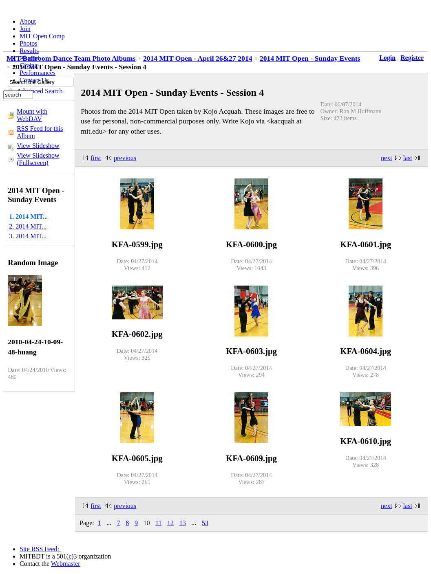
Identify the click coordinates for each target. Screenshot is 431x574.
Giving (29, 65)
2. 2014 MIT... (27, 226)
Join (25, 28)
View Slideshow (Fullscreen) (38, 159)
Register (412, 57)
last (407, 157)
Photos (29, 43)
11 (158, 522)
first (96, 157)
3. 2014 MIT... (27, 236)
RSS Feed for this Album (40, 132)
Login (387, 57)
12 (170, 522)
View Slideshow (38, 145)
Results (29, 50)
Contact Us (34, 80)
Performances (37, 72)
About (28, 21)
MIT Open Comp (42, 36)
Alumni (30, 58)
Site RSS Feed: (40, 548)
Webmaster (65, 563)
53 (205, 522)
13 (182, 522)
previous (125, 157)
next (386, 157)
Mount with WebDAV (32, 115)
